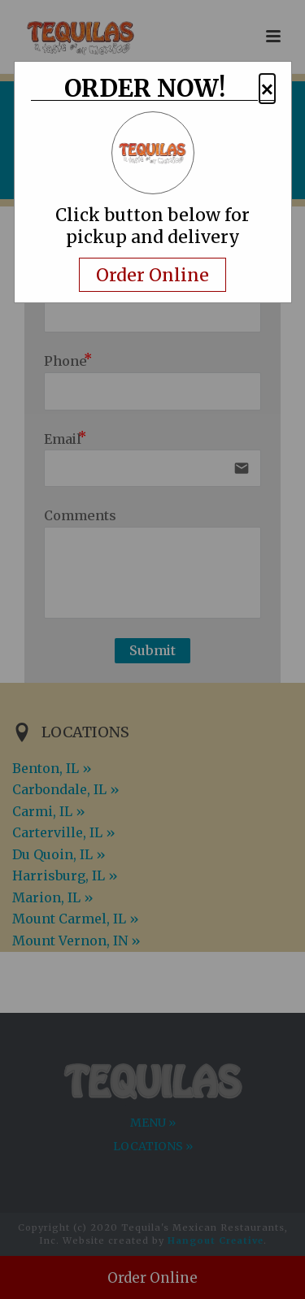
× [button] (267, 89)
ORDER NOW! (144, 89)
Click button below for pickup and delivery (152, 226)
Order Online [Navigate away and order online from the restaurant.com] (152, 274)
